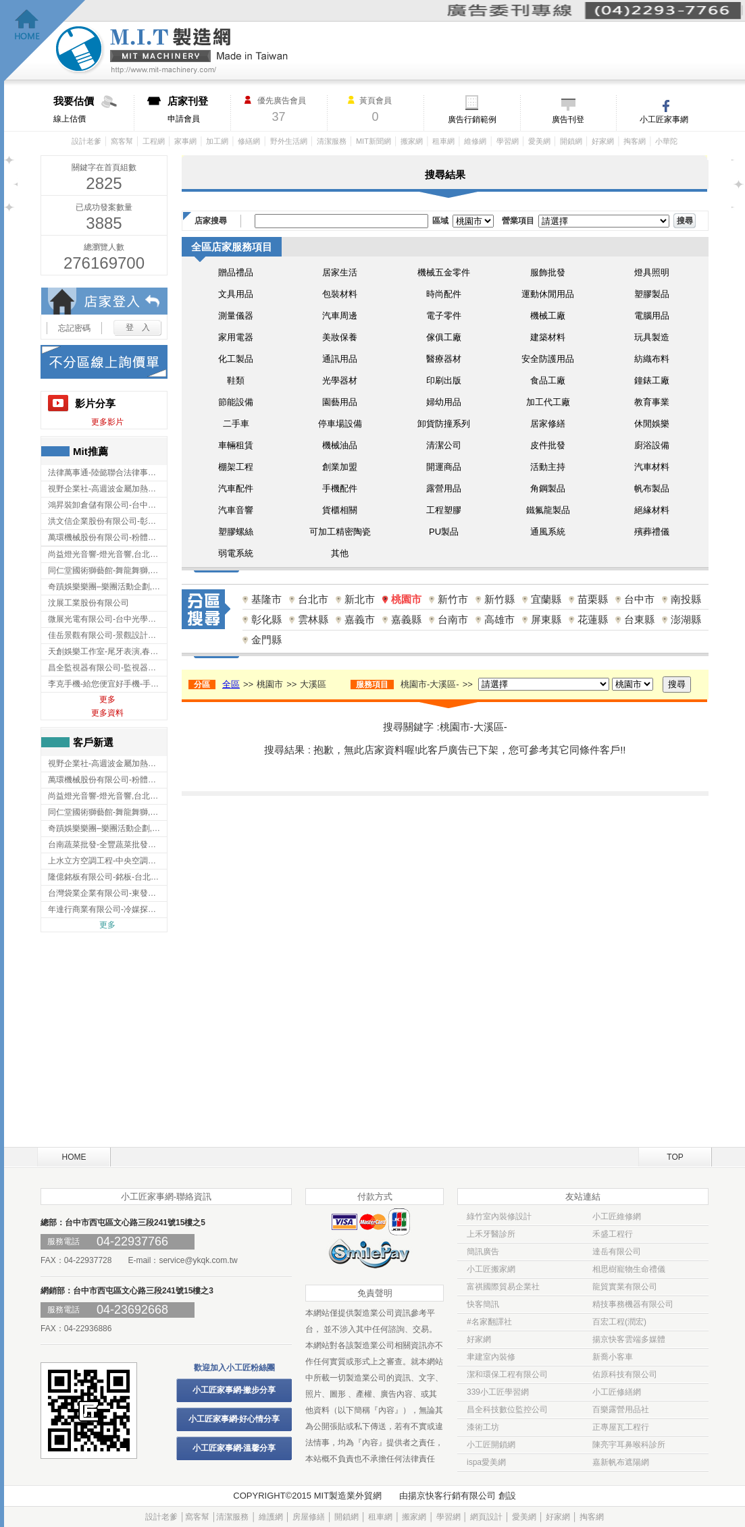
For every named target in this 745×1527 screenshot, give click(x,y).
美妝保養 (339, 337)
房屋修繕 (308, 1517)
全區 (231, 684)
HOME (74, 1157)
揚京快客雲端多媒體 (628, 1339)
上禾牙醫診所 (491, 1234)
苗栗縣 (592, 599)
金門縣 (266, 639)
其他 (340, 553)
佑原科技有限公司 (624, 1374)
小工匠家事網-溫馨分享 (234, 1448)
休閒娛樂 (651, 424)
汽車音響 (235, 510)
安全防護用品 (547, 359)
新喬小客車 (612, 1357)
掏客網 (634, 141)
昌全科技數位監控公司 (507, 1409)
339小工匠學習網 (498, 1392)
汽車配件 (235, 488)
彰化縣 (266, 619)
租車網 (443, 141)
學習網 (507, 141)
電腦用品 (651, 316)
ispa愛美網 (486, 1462)
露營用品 (443, 488)
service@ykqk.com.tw (198, 1260)
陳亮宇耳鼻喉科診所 (628, 1444)
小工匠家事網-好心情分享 (234, 1419)
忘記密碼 (74, 328)
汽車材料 (651, 467)
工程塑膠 (443, 510)
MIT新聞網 (373, 141)
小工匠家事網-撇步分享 (234, 1390)
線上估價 (93, 109)
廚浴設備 (651, 445)
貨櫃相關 (339, 510)
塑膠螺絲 (235, 532)
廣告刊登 (568, 119)
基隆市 (266, 599)
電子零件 (443, 316)
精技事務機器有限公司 (632, 1304)
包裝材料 (339, 294)
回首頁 (45, 41)
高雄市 (499, 619)
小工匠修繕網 (616, 1392)
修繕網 (249, 141)
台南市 (453, 619)
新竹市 (453, 599)
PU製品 (444, 532)
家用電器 (235, 337)
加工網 (217, 141)
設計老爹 (86, 141)
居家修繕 (547, 424)
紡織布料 (651, 359)
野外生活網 (288, 141)
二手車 (236, 424)
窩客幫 (122, 141)
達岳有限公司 (616, 1251)
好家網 (603, 141)
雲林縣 (313, 619)
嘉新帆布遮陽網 (620, 1462)
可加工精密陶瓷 (340, 532)
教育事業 (651, 402)
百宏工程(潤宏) (619, 1322)
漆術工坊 (483, 1427)
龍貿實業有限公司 (624, 1286)
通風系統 (547, 532)
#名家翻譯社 (489, 1322)
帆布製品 (651, 488)
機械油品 (339, 445)
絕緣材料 (651, 510)
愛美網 (539, 141)
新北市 (359, 599)
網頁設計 (486, 1517)
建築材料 (547, 337)
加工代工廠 (548, 402)
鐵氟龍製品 (548, 510)
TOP (675, 1157)
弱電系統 (235, 553)
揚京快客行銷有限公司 (452, 1496)
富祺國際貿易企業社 (503, 1286)
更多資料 (107, 713)
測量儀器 (235, 316)
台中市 (639, 599)
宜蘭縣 (546, 599)
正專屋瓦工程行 (620, 1427)
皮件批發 (547, 445)
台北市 (313, 599)
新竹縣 (499, 599)
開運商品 (443, 467)
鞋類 (236, 380)
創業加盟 (339, 467)
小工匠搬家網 (491, 1269)
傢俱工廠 (443, 337)
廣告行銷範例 (472, 119)
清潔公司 (443, 445)
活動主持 (547, 467)
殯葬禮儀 (651, 532)
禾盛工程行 (612, 1234)
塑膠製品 (651, 294)
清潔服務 (331, 141)
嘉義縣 (406, 619)
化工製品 (235, 359)
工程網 (154, 141)
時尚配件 (443, 294)
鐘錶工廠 (651, 380)
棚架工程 (235, 467)
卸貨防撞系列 (443, 424)
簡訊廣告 (483, 1251)
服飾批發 (547, 272)
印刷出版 (443, 380)
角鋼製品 (547, 488)
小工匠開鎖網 (491, 1444)
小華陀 (666, 141)
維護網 (271, 1517)
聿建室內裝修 (491, 1357)
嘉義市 (359, 619)
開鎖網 (571, 141)
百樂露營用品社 (620, 1409)
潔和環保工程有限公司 (507, 1374)
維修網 (475, 141)
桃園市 (406, 599)
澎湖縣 (686, 619)
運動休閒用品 (547, 294)
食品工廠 (547, 380)
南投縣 (686, 599)
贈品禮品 (235, 272)
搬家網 (412, 141)
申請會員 (199, 109)
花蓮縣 (592, 619)
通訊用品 (339, 359)
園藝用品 (339, 402)
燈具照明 (651, 272)
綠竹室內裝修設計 (499, 1216)
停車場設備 (340, 424)
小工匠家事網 (664, 119)
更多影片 (107, 422)
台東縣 (639, 619)
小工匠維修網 (616, 1216)
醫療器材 (443, 359)
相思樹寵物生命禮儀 (628, 1269)
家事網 (185, 141)
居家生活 (339, 272)
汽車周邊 (339, 316)
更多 (107, 699)
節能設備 (235, 402)
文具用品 (235, 294)
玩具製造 (651, 337)
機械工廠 (547, 316)
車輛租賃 (235, 445)
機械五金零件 (443, 272)
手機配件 (339, 488)
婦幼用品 (443, 402)
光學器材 (339, 380)
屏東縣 (546, 619)
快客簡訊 (483, 1304)
